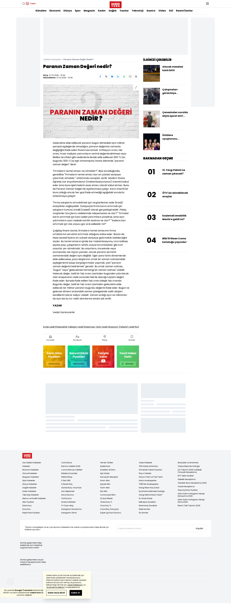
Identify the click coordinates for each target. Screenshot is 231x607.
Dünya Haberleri (29, 484)
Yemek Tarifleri (106, 462)
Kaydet (199, 528)
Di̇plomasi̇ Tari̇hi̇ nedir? (96, 326)
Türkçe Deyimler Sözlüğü (189, 466)
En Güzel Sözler (145, 498)
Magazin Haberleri (30, 477)
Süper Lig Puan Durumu (110, 512)
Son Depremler (67, 491)
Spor (78, 10)
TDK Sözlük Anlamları (148, 466)
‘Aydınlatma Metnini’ (55, 587)
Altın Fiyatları (28, 502)
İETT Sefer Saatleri (186, 475)
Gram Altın (105, 480)
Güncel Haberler (29, 473)
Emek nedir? (49, 326)
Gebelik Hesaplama (187, 479)
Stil (171, 10)
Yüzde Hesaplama (186, 486)
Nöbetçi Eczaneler (69, 473)
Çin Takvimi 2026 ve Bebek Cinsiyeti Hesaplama (190, 470)
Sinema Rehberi (68, 502)
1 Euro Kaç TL (105, 505)
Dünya (67, 10)
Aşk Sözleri (104, 473)
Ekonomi (54, 10)
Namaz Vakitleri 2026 (70, 466)
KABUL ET (75, 592)
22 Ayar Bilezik (106, 498)
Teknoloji (137, 10)
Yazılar (124, 10)
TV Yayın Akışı (67, 505)
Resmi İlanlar (184, 10)
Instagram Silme (69, 512)
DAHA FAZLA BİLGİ (56, 592)
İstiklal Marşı (66, 477)
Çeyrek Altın (105, 484)
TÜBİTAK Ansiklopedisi (148, 484)
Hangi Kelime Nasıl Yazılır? (150, 495)
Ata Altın (104, 491)
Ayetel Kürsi (105, 466)
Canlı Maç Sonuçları (109, 509)
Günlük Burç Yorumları (71, 487)
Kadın (102, 10)
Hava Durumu (67, 495)
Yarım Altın (105, 487)
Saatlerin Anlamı (107, 469)
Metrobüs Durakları (147, 502)
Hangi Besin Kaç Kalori (149, 487)
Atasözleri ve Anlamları (188, 462)
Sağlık (113, 10)
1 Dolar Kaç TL (106, 502)
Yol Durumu (66, 498)
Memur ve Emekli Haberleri (34, 498)
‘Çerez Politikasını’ (75, 585)
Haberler (26, 466)
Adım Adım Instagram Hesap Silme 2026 (191, 500)
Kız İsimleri (143, 512)
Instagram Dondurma (71, 509)
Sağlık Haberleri (29, 487)
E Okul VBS (65, 480)
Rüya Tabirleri (145, 473)
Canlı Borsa (66, 462)
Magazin (89, 10)
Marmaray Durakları (148, 505)
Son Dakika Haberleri (31, 462)
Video (162, 10)
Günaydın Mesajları (109, 477)
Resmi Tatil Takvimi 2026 (189, 505)
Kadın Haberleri (29, 491)
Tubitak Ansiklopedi (52, 59)
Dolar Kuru (27, 505)
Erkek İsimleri (144, 509)
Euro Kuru (26, 509)
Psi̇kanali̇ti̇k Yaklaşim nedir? (70, 326)
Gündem (40, 10)
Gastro (150, 10)
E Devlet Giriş (66, 484)
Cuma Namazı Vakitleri (71, 469)
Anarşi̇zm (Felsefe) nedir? (121, 326)
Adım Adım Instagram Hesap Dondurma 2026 (191, 494)
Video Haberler (145, 462)
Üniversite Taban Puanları (150, 469)
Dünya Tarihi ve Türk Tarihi (151, 477)
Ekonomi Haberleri (30, 469)
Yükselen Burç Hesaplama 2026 (192, 483)
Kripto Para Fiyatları (31, 512)
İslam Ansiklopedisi (147, 480)
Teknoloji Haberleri (30, 495)
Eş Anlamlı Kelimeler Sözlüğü (152, 491)
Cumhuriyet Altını (108, 495)
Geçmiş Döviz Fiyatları (188, 490)
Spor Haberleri (28, 480)
